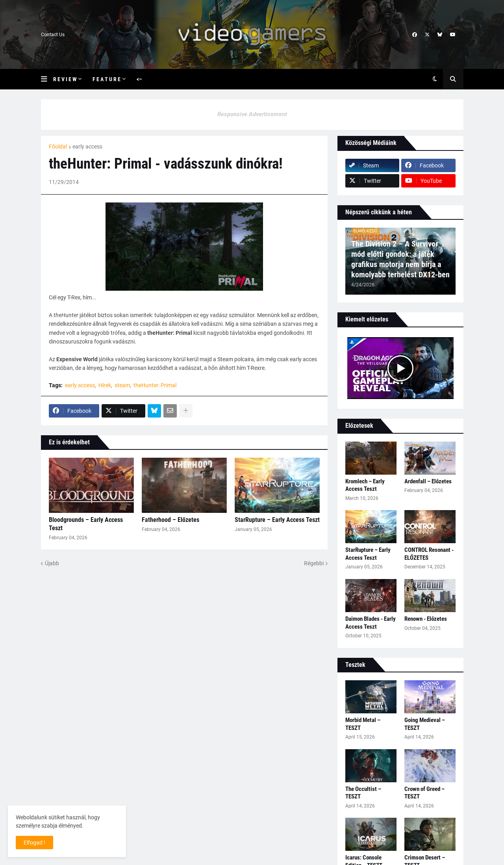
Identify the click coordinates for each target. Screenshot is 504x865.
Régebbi (314, 563)
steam (122, 385)
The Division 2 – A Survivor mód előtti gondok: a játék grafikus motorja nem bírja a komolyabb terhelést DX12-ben (400, 259)
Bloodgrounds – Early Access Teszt (86, 524)
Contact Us (53, 34)
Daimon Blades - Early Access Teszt (370, 622)
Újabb (52, 563)
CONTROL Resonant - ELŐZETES (429, 553)
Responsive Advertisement (252, 114)
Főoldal (58, 146)
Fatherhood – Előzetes (170, 519)
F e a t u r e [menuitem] (106, 79)
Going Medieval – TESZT (424, 724)
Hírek (104, 385)
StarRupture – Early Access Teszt (277, 519)
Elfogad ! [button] (34, 842)
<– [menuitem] (139, 79)
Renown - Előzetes (425, 618)
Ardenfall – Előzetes (428, 481)
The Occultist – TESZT (363, 792)
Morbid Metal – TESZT (362, 724)
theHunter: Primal (154, 385)
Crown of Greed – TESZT (424, 792)
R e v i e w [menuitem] (64, 79)
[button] (47, 79)
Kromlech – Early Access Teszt (365, 485)
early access (87, 146)
